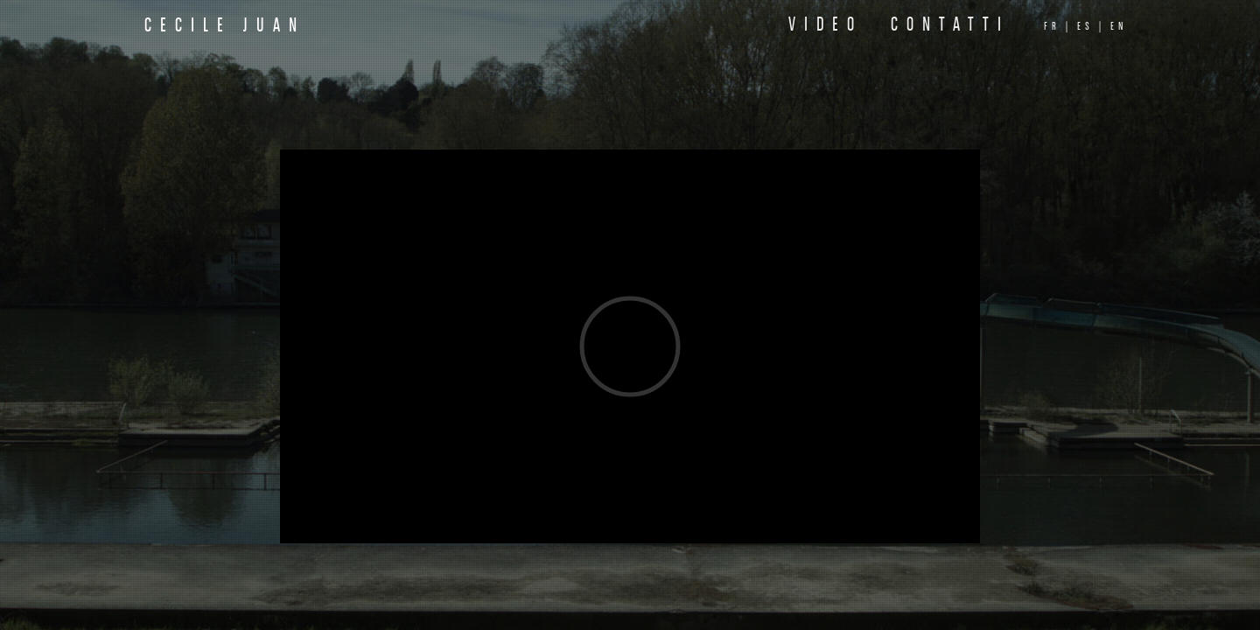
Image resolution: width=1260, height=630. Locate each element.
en (1118, 26)
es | (1091, 26)
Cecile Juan (224, 27)
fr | (1058, 26)
